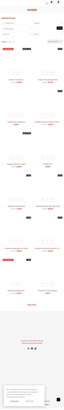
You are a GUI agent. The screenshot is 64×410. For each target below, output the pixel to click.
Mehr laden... (32, 306)
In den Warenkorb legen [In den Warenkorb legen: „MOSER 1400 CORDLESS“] (11, 115)
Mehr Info (30, 401)
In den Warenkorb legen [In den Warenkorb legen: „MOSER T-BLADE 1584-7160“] (42, 73)
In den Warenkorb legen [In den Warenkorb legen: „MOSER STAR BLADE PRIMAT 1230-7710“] (42, 242)
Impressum (24, 342)
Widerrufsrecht (27, 344)
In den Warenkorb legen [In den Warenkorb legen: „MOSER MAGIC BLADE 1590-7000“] (42, 200)
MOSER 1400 (47, 165)
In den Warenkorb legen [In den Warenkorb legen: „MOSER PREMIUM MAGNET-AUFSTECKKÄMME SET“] (42, 115)
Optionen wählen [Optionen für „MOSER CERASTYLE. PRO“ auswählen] (11, 157)
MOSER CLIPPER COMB (16, 207)
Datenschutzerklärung (36, 342)
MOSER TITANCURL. (16, 80)
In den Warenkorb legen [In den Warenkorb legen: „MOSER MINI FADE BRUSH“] (42, 285)
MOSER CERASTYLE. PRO (16, 165)
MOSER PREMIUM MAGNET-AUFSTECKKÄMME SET (47, 122)
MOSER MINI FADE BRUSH (47, 292)
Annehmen (14, 401)
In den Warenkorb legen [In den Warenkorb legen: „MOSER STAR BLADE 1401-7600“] (11, 242)
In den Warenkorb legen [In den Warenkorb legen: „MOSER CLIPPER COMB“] (11, 200)
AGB (34, 344)
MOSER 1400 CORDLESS (16, 122)
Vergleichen (19, 73)
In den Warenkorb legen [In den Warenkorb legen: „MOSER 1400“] (42, 157)
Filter (60, 28)
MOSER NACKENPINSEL (16, 292)
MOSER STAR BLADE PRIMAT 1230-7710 (47, 250)
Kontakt (39, 344)
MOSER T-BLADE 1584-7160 (47, 80)
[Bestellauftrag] (55, 41)
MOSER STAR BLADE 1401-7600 (16, 250)
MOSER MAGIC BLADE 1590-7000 (47, 207)
